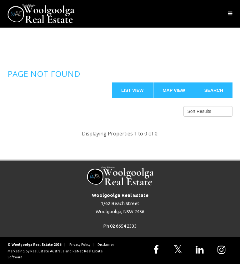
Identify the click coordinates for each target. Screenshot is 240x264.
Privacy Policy (79, 244)
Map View (174, 90)
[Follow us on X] (179, 249)
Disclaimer (106, 244)
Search (213, 90)
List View (132, 90)
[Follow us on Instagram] (223, 249)
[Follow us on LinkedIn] (201, 249)
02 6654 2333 (123, 226)
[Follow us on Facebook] (157, 249)
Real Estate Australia (47, 251)
